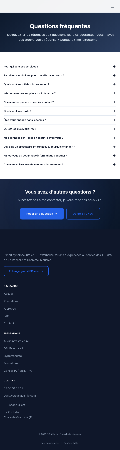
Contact (9, 323)
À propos (10, 308)
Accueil (8, 293)
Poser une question (42, 214)
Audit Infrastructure (16, 341)
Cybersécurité (13, 356)
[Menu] (112, 6)
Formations (11, 363)
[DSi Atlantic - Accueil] (60, 244)
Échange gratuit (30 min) (26, 271)
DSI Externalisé (13, 348)
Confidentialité (71, 443)
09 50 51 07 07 (83, 214)
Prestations (11, 301)
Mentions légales (50, 443)
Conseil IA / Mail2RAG (18, 370)
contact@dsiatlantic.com (20, 395)
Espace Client (14, 405)
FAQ (6, 316)
